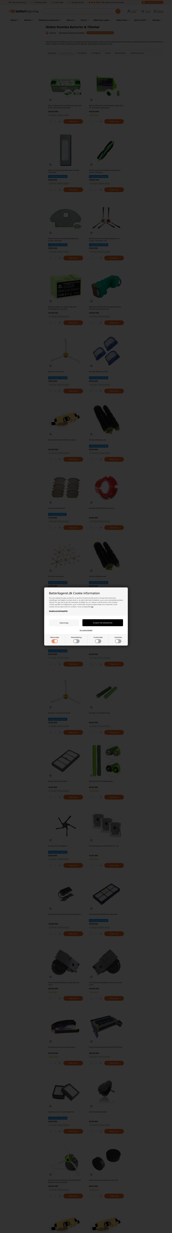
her (92, 607)
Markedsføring (76, 639)
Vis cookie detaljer (86, 630)
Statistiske (118, 639)
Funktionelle (98, 639)
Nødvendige (54, 639)
